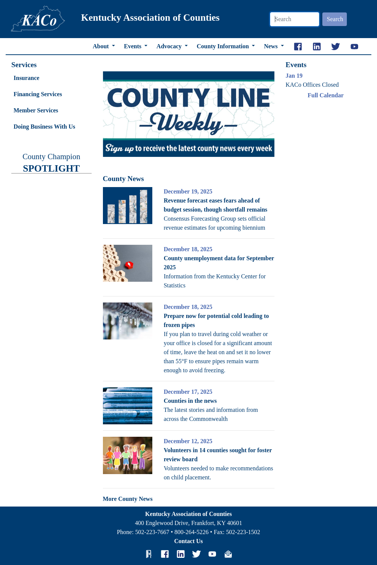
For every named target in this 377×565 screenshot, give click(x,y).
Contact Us (188, 541)
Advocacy (169, 46)
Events (133, 46)
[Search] (294, 19)
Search (335, 19)
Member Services (36, 110)
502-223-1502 (243, 532)
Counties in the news (190, 401)
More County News (128, 499)
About (101, 46)
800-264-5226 (192, 532)
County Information (223, 46)
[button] (116, 114)
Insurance (26, 78)
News (271, 46)
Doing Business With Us (44, 126)
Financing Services (38, 94)
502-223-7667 (152, 532)
